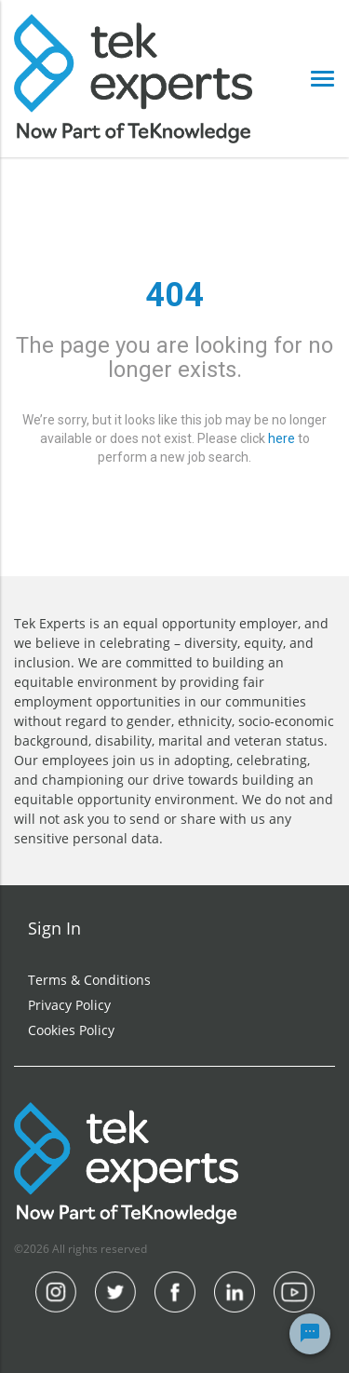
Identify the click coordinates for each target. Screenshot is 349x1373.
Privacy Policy (69, 1005)
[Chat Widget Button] (309, 1333)
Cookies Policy (71, 1030)
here (281, 438)
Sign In (54, 928)
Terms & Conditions (89, 980)
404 (174, 295)
